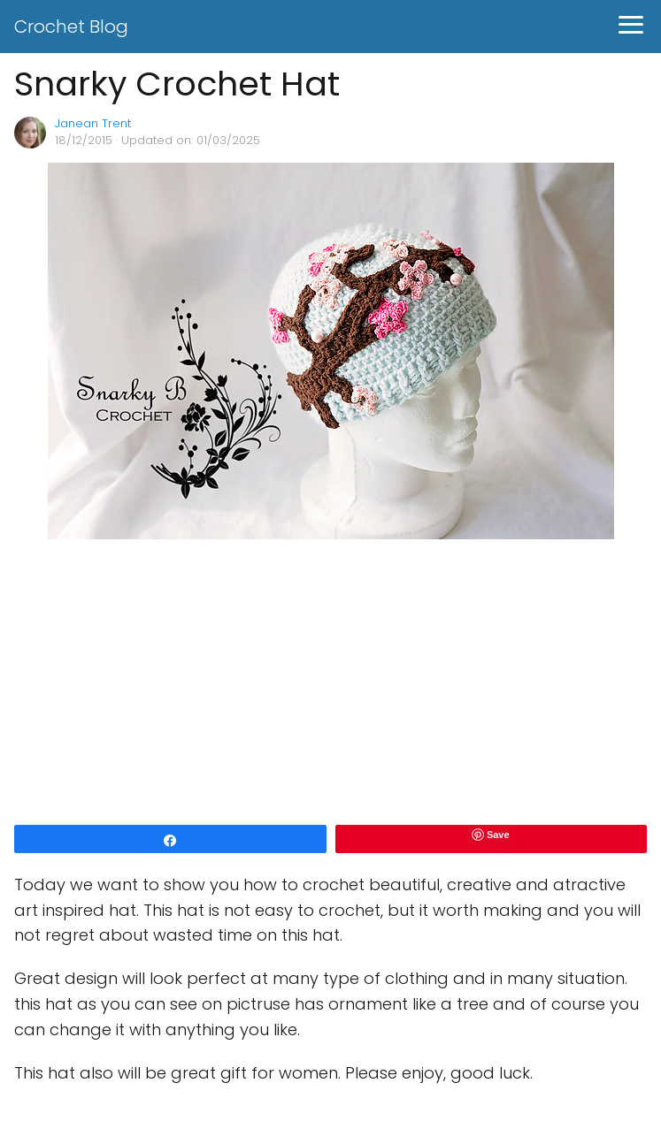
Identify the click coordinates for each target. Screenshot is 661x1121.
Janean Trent (93, 123)
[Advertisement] (330, 683)
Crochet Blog (71, 26)
